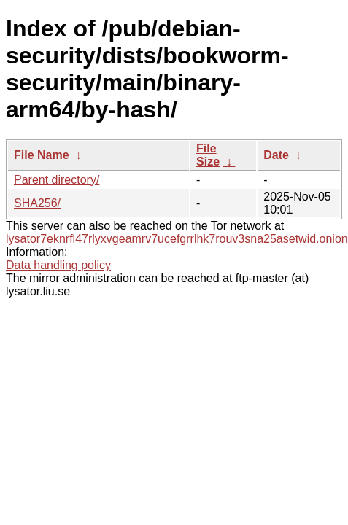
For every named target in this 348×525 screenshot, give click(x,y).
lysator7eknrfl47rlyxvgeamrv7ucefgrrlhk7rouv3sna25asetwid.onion (177, 239)
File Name (41, 155)
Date (276, 155)
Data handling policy (58, 265)
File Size (208, 155)
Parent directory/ (56, 180)
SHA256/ (37, 203)
